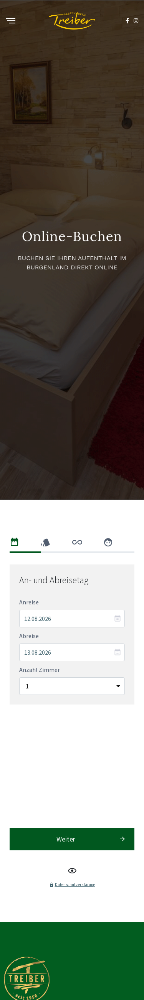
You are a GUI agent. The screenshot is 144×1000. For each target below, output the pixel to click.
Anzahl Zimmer (39, 727)
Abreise (29, 693)
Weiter (65, 785)
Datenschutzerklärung (75, 830)
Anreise (29, 659)
